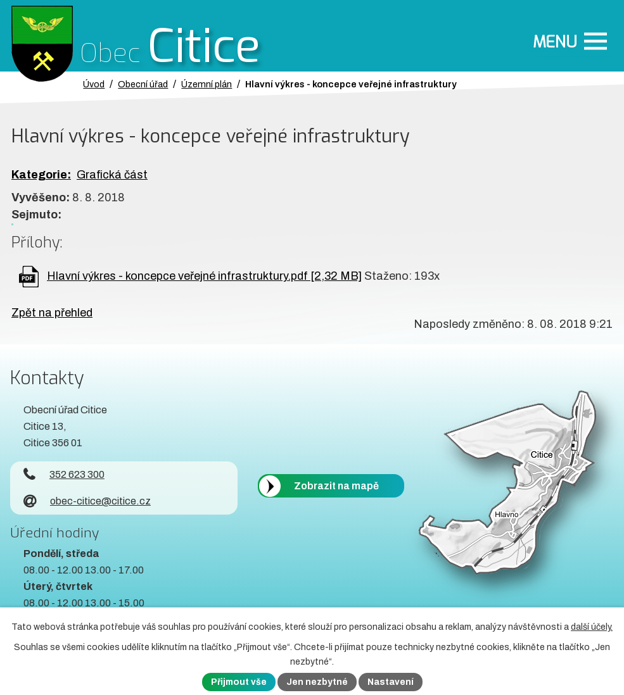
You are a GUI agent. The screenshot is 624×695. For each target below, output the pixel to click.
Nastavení (390, 682)
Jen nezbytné (317, 682)
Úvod (94, 84)
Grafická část (112, 174)
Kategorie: (41, 174)
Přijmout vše (239, 682)
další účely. (592, 627)
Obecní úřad (143, 84)
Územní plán (206, 84)
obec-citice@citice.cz (87, 501)
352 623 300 (64, 474)
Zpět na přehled (51, 312)
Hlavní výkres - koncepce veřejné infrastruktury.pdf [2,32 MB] (204, 276)
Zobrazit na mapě (336, 485)
